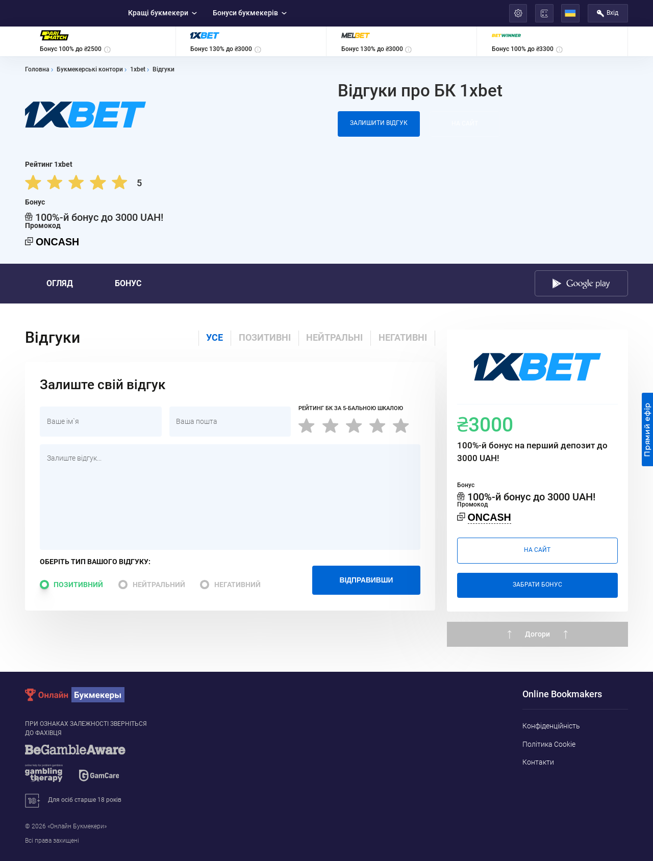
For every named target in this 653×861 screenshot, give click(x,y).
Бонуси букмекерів (250, 13)
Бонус (128, 283)
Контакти (538, 762)
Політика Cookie (548, 744)
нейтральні (334, 338)
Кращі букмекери (162, 13)
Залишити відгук (379, 122)
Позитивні (265, 338)
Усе (214, 338)
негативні (403, 338)
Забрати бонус (537, 584)
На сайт (464, 123)
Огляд (59, 283)
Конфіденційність (551, 726)
